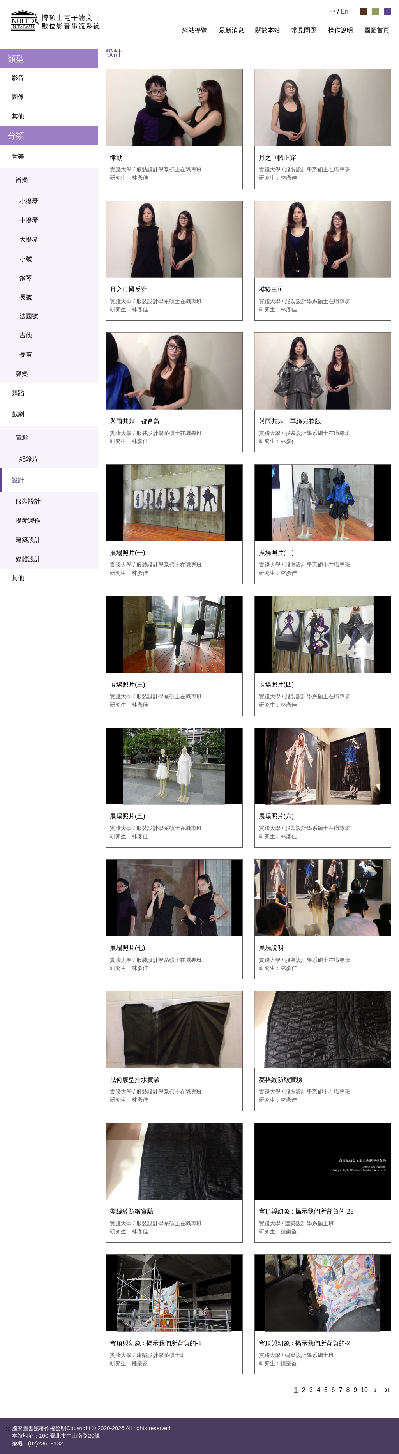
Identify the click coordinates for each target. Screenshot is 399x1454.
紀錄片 (28, 459)
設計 (53, 480)
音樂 (53, 157)
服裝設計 (28, 501)
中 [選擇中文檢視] (332, 11)
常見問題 (303, 30)
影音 (18, 77)
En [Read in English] (344, 11)
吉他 (25, 335)
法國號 (28, 316)
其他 (18, 116)
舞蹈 (18, 393)
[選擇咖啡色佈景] (364, 12)
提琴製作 (28, 520)
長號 (25, 297)
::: (170, 30)
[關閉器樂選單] (88, 180)
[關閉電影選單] (88, 437)
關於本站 (267, 30)
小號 (25, 259)
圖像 (18, 97)
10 (364, 1390)
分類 (16, 135)
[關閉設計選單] (88, 480)
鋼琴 (25, 278)
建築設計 (28, 540)
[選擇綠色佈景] (376, 12)
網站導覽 (194, 30)
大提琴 (28, 239)
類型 (16, 58)
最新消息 (231, 30)
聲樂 (22, 374)
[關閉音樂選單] (88, 157)
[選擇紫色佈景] (387, 12)
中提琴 (28, 220)
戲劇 (53, 414)
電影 (55, 437)
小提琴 (28, 201)
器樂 (55, 180)
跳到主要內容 (18, 3)
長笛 (25, 354)
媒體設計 (28, 559)
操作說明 (340, 30)
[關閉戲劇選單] (88, 414)
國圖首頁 (376, 30)
